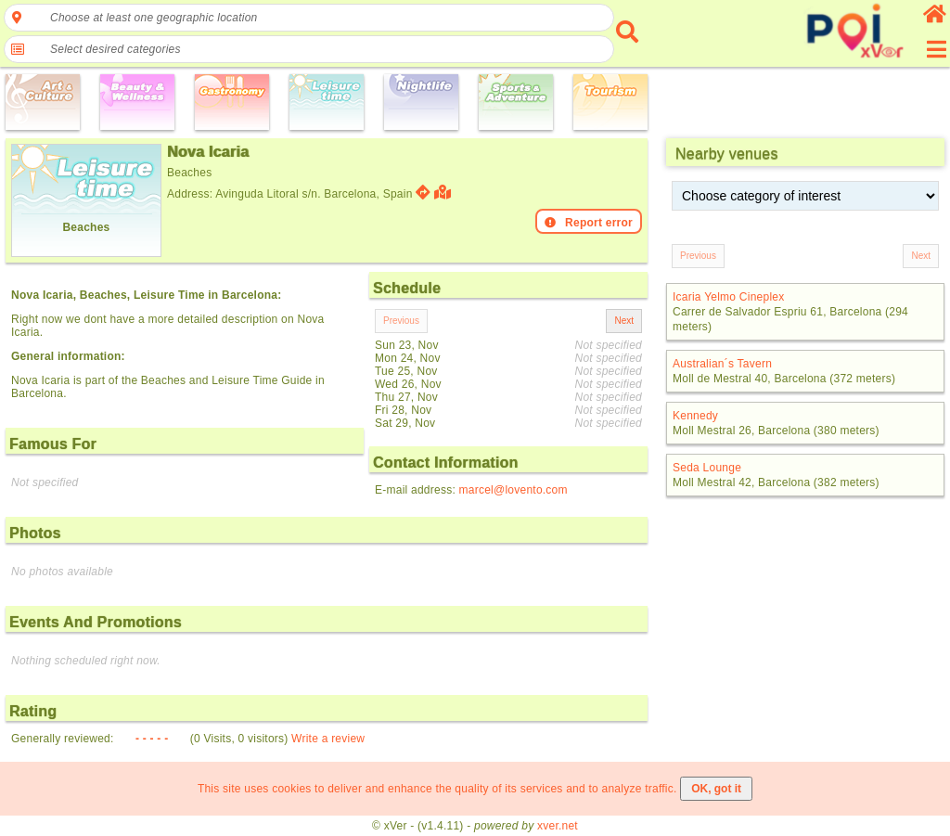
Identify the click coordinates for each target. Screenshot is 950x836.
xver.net (557, 825)
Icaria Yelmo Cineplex (728, 296)
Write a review (328, 738)
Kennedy (695, 415)
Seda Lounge (707, 467)
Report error (589, 222)
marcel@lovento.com (513, 489)
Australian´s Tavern (722, 363)
